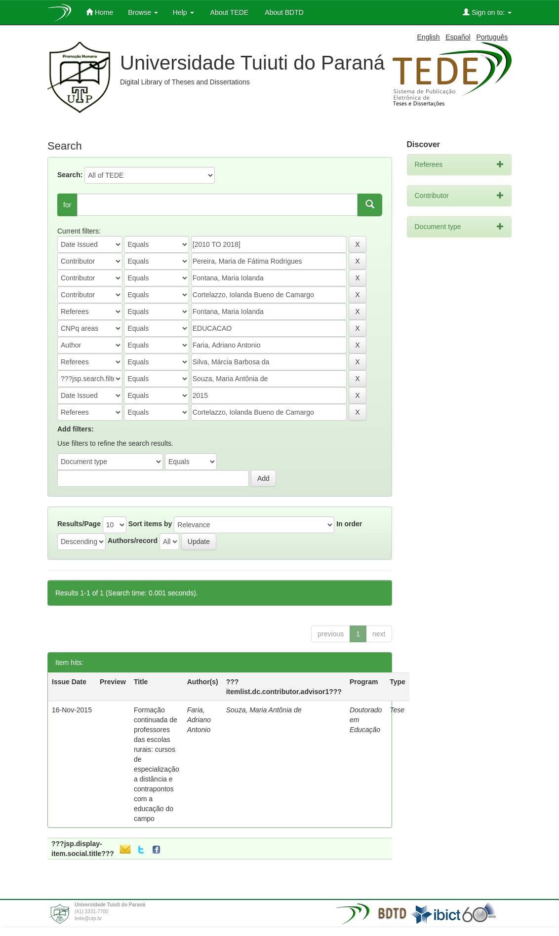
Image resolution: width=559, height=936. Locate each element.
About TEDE (229, 12)
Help (183, 12)
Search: (69, 175)
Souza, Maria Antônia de (264, 710)
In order (349, 524)
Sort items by (150, 524)
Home (99, 12)
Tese (397, 710)
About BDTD (283, 12)
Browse (143, 12)
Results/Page (79, 524)
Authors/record (133, 541)
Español (458, 37)
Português (492, 37)
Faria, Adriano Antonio (199, 720)
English (428, 37)
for (67, 205)
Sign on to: (487, 12)
